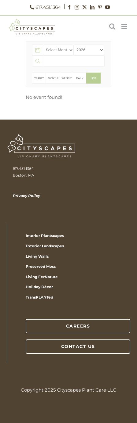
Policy (33, 195)
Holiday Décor (39, 287)
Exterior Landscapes (45, 246)
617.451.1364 (43, 7)
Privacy (20, 195)
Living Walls (37, 256)
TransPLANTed (39, 297)
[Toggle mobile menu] (124, 26)
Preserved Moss (41, 266)
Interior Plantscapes (45, 235)
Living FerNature (42, 276)
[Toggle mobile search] (112, 26)
